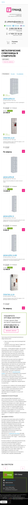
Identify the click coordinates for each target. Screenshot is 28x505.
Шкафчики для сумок (14, 433)
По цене (13, 73)
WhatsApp (7, 25)
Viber (22, 25)
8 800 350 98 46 (15, 29)
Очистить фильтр (8, 62)
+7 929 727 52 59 (15, 34)
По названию (20, 73)
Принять (4, 502)
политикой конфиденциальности (19, 498)
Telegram (15, 25)
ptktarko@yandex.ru (15, 22)
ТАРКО (3, 2)
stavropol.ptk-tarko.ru (10, 480)
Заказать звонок (11, 330)
